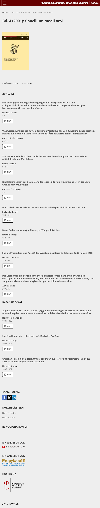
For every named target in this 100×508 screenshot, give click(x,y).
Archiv (15, 12)
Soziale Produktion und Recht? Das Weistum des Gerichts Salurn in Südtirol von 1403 (47, 252)
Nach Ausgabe (9, 413)
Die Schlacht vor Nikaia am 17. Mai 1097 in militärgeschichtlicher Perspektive (43, 207)
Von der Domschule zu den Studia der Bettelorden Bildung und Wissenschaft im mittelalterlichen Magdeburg (44, 158)
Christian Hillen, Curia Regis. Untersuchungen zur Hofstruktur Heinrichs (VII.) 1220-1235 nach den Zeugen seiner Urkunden (46, 360)
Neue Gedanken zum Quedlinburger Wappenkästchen (31, 230)
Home (5, 12)
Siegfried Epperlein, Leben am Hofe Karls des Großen (30, 336)
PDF (9, 121)
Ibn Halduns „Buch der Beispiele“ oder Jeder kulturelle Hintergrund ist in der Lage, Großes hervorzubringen (46, 183)
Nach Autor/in (8, 417)
